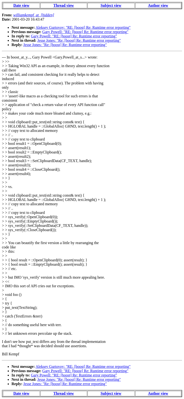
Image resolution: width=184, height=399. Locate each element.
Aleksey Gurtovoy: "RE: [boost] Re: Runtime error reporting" (83, 27)
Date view (21, 5)
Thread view (63, 5)
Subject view (111, 5)
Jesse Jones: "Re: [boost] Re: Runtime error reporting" (79, 40)
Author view (158, 5)
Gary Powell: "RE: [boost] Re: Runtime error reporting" (85, 32)
